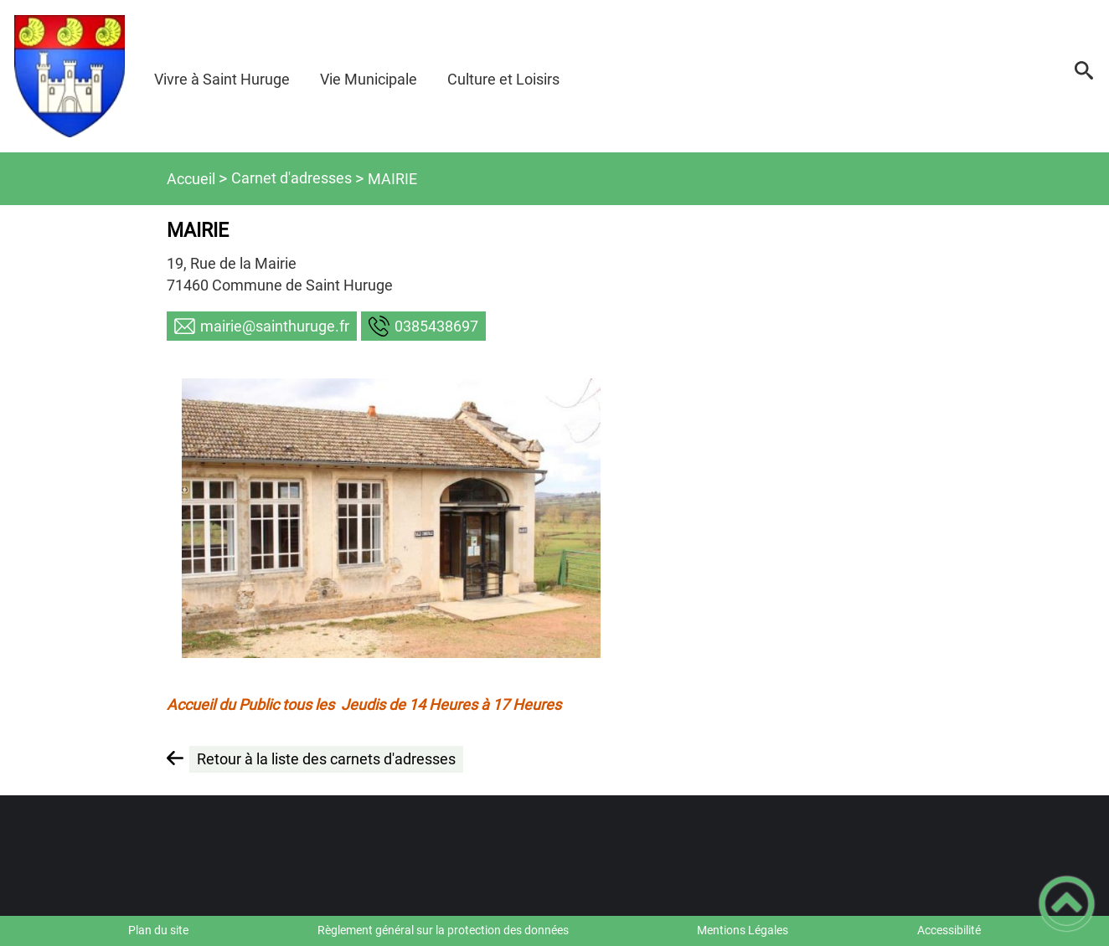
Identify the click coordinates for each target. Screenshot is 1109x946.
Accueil (191, 179)
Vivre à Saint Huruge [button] (222, 79)
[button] (1084, 76)
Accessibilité (949, 930)
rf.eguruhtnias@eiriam (274, 326)
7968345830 (436, 326)
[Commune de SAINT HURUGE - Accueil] (69, 76)
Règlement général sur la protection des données (443, 930)
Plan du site (158, 930)
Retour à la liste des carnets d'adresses (326, 759)
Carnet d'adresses (291, 178)
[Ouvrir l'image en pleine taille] (391, 519)
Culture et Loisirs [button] (503, 79)
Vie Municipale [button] (368, 79)
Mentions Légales (742, 930)
